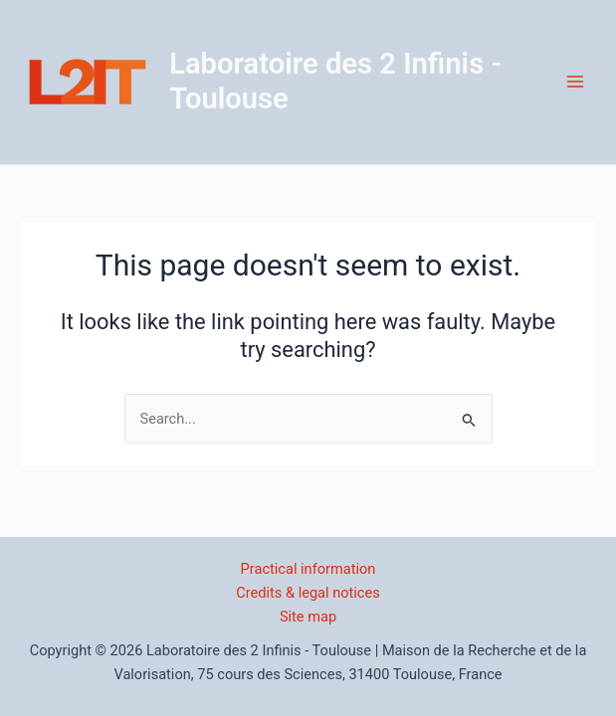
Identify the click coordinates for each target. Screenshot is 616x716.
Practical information (308, 569)
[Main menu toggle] (575, 81)
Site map (308, 617)
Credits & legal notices (308, 593)
